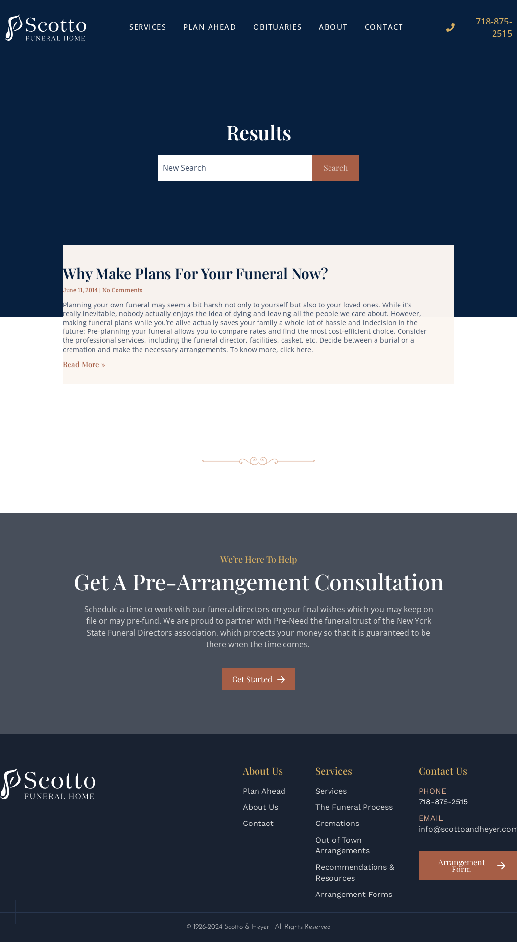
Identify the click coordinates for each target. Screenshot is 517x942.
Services (147, 27)
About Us (260, 807)
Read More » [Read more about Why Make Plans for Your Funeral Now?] (84, 380)
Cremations (337, 823)
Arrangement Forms (353, 894)
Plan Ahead (209, 27)
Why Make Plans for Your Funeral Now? (195, 289)
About (333, 27)
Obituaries (277, 27)
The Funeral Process (354, 807)
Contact (384, 27)
